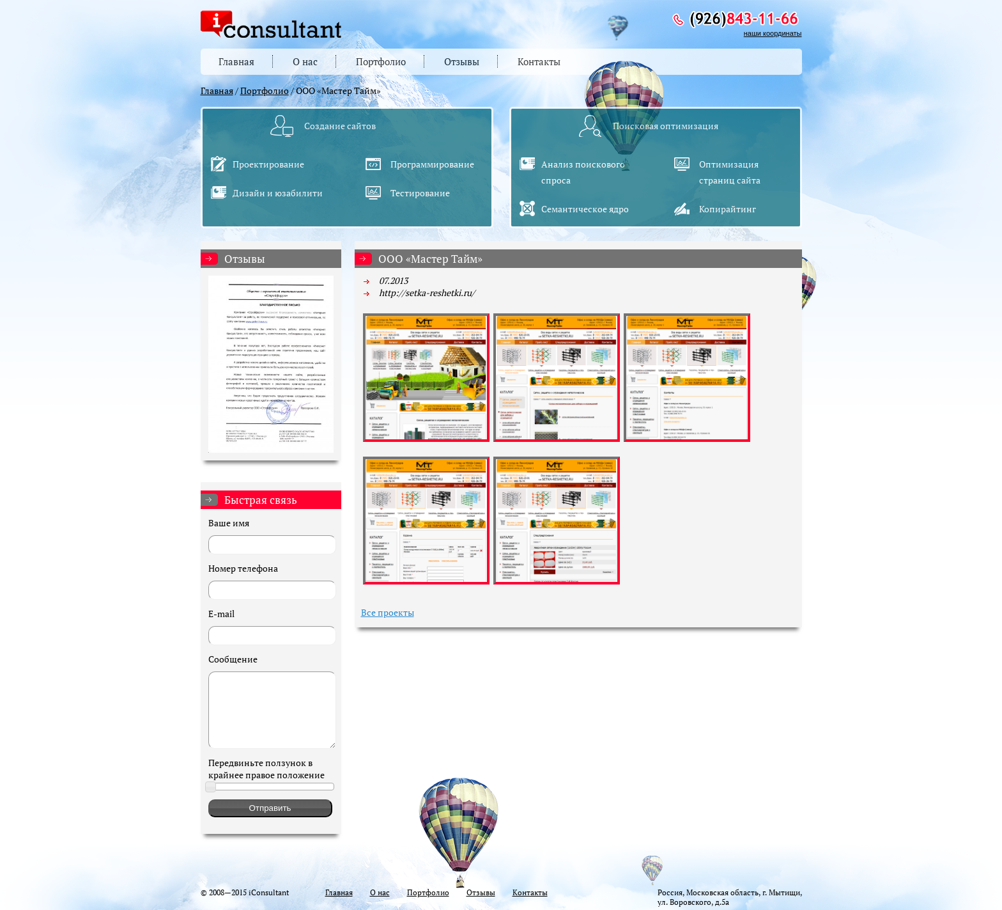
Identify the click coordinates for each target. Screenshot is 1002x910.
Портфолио (381, 61)
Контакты (539, 61)
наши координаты (773, 33)
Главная (236, 61)
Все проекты (387, 612)
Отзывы (461, 61)
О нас (305, 61)
